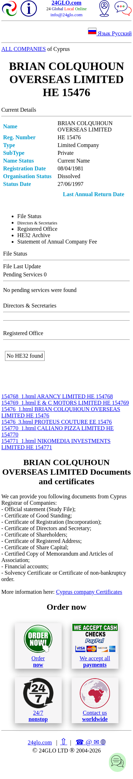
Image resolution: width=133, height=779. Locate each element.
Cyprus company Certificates (89, 592)
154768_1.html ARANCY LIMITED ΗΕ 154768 (57, 396)
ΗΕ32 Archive (33, 235)
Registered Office (37, 229)
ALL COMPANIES (23, 49)
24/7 (38, 700)
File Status (29, 216)
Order (38, 646)
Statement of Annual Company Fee (57, 242)
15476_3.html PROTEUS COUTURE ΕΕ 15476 (56, 422)
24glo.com (40, 742)
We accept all (95, 646)
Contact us (95, 700)
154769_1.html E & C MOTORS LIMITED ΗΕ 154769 (65, 403)
